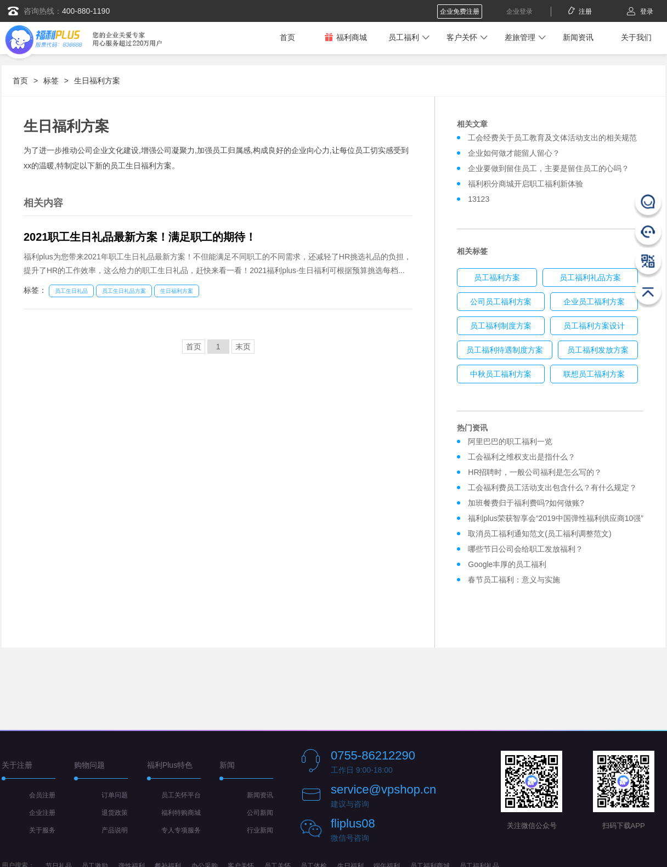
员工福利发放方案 (598, 349)
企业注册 (42, 813)
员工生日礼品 (71, 291)
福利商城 (345, 37)
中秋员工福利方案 (501, 374)
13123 (478, 199)
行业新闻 (260, 830)
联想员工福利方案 (594, 374)
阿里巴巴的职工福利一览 (510, 441)
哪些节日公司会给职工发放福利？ (525, 549)
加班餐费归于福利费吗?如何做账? (526, 502)
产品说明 (114, 830)
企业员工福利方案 (594, 301)
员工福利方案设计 (594, 325)
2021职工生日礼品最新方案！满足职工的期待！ (140, 237)
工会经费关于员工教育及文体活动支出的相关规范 (552, 137)
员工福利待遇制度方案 (504, 349)
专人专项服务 (181, 830)
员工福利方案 (497, 277)
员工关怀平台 (181, 795)
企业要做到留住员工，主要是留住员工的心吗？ (548, 168)
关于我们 (636, 37)
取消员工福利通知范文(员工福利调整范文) (539, 533)
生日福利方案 (97, 80)
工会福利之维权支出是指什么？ (521, 456)
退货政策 (114, 813)
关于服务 (42, 830)
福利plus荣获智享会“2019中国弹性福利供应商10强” (555, 518)
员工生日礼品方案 (124, 291)
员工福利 (403, 37)
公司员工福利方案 (501, 301)
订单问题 (114, 795)
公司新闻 (260, 813)
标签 (51, 80)
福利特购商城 (181, 813)
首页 (287, 37)
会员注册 (42, 795)
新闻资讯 (578, 37)
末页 (243, 346)
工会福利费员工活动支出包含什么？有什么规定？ (552, 487)
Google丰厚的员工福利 (507, 564)
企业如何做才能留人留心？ (514, 153)
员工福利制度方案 (501, 325)
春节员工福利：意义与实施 (514, 579)
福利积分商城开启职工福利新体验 (525, 183)
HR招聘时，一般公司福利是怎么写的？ (537, 472)
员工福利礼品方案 (590, 277)
